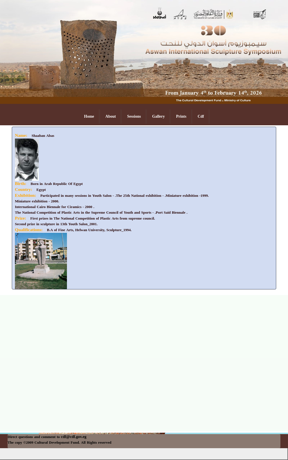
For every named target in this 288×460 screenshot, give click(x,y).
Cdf (201, 116)
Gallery (158, 116)
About (110, 116)
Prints (181, 116)
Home (89, 116)
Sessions (134, 116)
